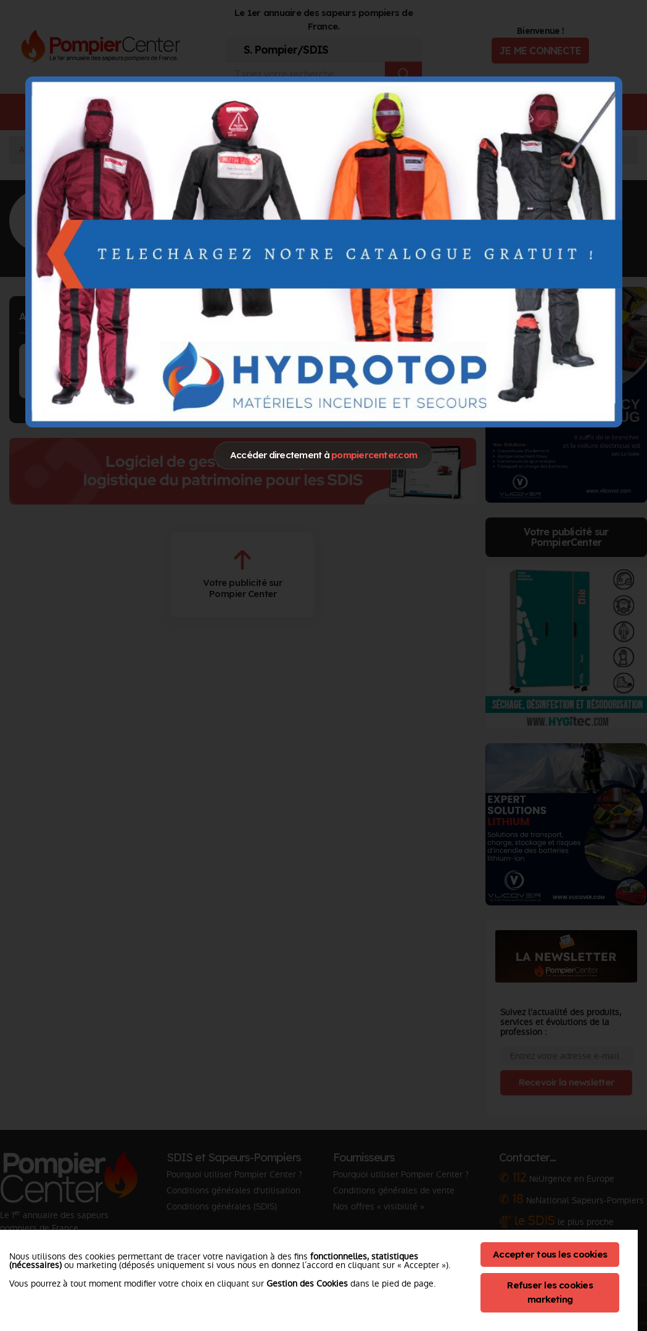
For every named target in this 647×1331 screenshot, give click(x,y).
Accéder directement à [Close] (323, 455)
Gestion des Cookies (307, 1283)
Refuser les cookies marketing (550, 1292)
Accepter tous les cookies (550, 1254)
